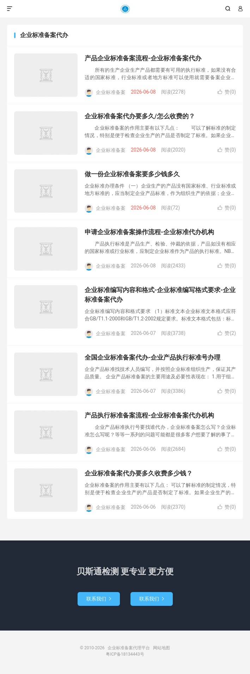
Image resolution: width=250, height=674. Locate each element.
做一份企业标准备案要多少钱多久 (132, 174)
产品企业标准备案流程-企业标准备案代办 (143, 58)
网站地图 (161, 647)
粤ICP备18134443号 (125, 654)
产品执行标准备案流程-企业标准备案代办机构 (149, 415)
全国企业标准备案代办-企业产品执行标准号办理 (152, 357)
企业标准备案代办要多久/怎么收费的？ (140, 116)
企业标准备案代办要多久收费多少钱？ (139, 473)
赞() (227, 92)
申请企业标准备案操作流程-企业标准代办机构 (149, 232)
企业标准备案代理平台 (124, 9)
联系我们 (98, 599)
